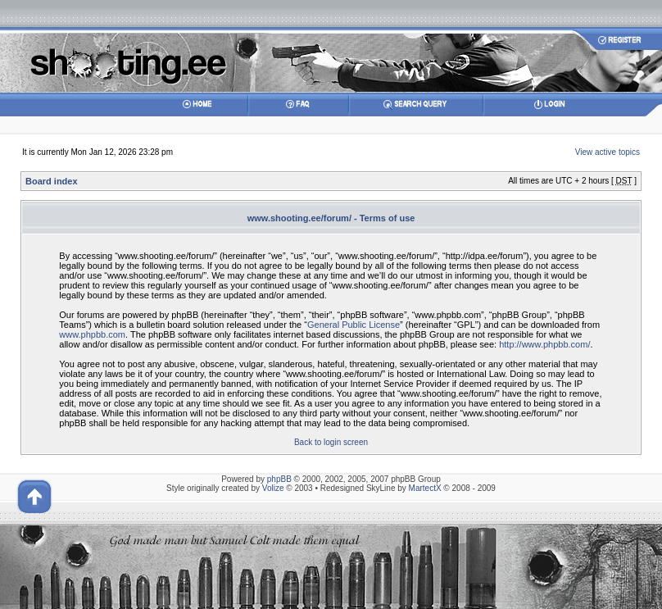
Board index (51, 181)
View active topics (607, 152)
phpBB (279, 479)
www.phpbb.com (92, 334)
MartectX (425, 488)
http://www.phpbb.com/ (544, 344)
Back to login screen (331, 442)
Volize (273, 488)
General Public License (353, 324)
